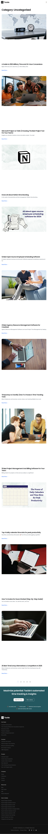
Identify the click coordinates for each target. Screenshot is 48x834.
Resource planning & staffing (7, 745)
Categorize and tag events (7, 819)
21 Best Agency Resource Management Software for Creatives (21, 326)
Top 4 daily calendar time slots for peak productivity (21, 532)
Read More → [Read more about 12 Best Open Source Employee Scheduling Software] (5, 264)
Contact (3, 780)
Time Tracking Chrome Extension (8, 765)
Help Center (4, 789)
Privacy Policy (23, 830)
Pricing (2, 778)
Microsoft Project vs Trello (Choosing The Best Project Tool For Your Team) (23, 132)
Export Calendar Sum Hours (7, 817)
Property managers (5, 730)
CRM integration (4, 749)
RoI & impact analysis (6, 747)
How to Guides (4, 798)
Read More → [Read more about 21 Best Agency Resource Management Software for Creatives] (5, 333)
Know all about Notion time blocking (15, 195)
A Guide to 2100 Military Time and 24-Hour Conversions (22, 64)
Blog (2, 787)
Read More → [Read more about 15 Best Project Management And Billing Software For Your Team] (5, 476)
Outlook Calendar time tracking (8, 815)
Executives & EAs (5, 728)
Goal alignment (4, 763)
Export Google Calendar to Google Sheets (10, 808)
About (2, 774)
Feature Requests (5, 793)
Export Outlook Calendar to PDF (8, 812)
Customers (3, 776)
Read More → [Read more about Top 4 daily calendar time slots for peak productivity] (5, 538)
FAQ (2, 791)
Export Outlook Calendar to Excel (8, 810)
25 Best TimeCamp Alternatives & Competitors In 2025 (22, 666)
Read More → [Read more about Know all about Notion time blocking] (5, 201)
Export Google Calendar (6, 800)
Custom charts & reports (6, 760)
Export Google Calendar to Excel (8, 802)
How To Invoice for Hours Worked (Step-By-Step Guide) (22, 599)
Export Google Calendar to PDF (8, 806)
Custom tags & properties (7, 758)
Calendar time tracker (6, 741)
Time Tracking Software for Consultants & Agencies (12, 726)
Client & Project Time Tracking (8, 743)
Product (3, 754)
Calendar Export (4, 756)
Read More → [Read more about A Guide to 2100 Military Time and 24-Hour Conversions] (5, 70)
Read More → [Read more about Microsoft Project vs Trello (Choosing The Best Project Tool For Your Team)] (5, 139)
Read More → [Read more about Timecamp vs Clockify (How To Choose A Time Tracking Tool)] (5, 402)
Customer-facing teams (6, 724)
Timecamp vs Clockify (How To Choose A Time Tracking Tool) (22, 396)
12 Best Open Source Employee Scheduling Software (21, 257)
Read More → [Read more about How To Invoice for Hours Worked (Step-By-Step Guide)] (5, 605)
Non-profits (3, 735)
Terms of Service (15, 830)
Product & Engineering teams (7, 732)
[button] (46, 2)
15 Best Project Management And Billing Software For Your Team (23, 469)
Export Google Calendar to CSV (8, 804)
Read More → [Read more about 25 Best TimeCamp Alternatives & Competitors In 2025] (5, 673)
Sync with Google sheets (6, 767)
